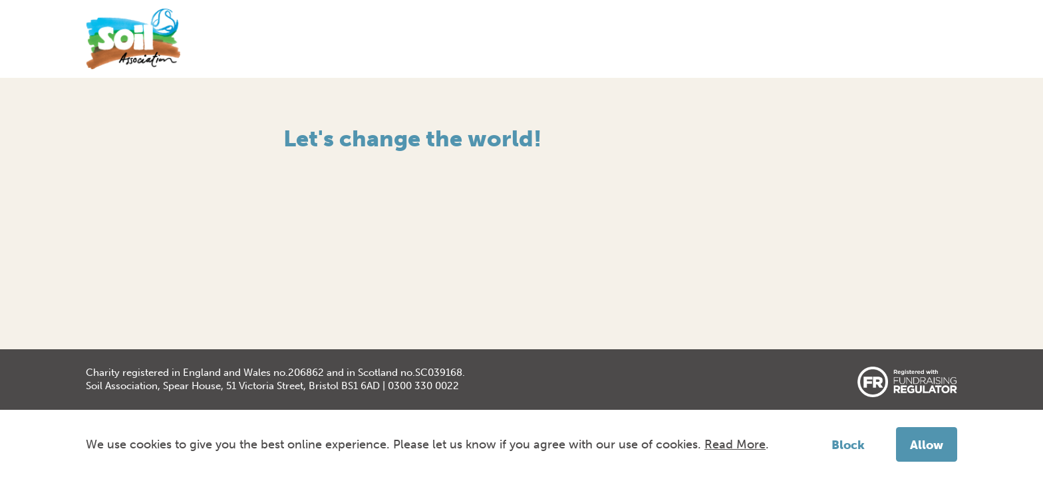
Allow (926, 445)
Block (848, 445)
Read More (735, 444)
